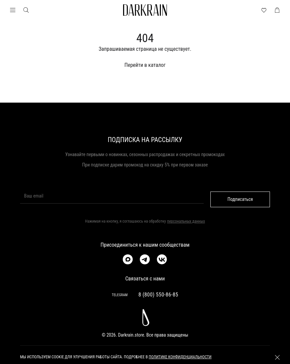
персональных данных (186, 221)
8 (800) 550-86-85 (158, 294)
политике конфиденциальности (180, 357)
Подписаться (240, 199)
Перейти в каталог (145, 65)
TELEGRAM (120, 295)
